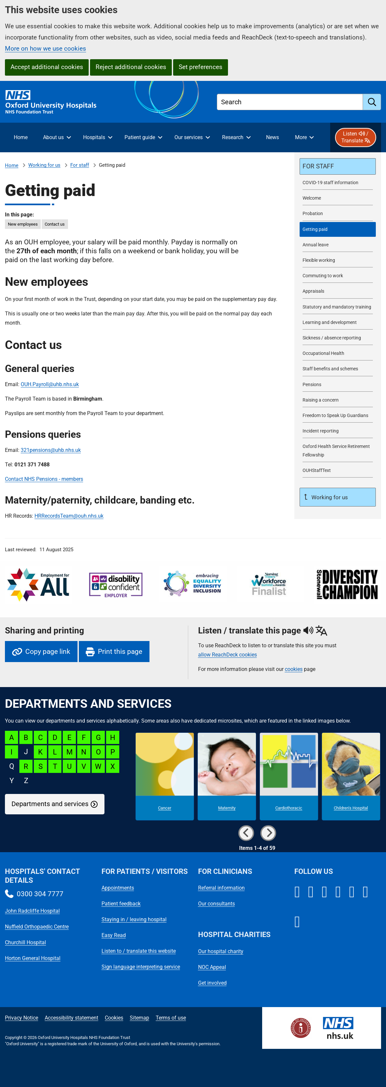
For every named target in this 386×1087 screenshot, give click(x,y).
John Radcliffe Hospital (32, 911)
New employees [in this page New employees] (23, 224)
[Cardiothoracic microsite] (289, 776)
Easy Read (114, 935)
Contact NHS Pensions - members (44, 479)
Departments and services (49, 804)
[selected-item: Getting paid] (338, 229)
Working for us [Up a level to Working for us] (329, 497)
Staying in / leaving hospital (134, 919)
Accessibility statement (71, 1018)
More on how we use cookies (45, 48)
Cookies (114, 1018)
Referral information (221, 888)
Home (11, 165)
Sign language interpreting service (141, 967)
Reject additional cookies (131, 67)
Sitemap (139, 1018)
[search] (372, 102)
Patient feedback (121, 904)
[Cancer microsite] (164, 776)
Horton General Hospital (32, 958)
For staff (79, 165)
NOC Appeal (212, 967)
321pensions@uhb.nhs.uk (51, 450)
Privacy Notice (21, 1018)
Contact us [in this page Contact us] (55, 224)
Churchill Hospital (25, 942)
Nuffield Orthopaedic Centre (37, 927)
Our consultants (216, 904)
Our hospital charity (220, 951)
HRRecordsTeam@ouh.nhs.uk (68, 516)
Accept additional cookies (47, 67)
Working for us (44, 165)
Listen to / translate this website (139, 951)
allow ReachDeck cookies (227, 654)
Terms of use (171, 1018)
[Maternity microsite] (226, 776)
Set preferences (200, 67)
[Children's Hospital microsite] (351, 776)
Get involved (212, 983)
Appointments (118, 888)
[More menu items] (304, 137)
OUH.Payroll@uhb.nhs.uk (50, 384)
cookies (294, 669)
